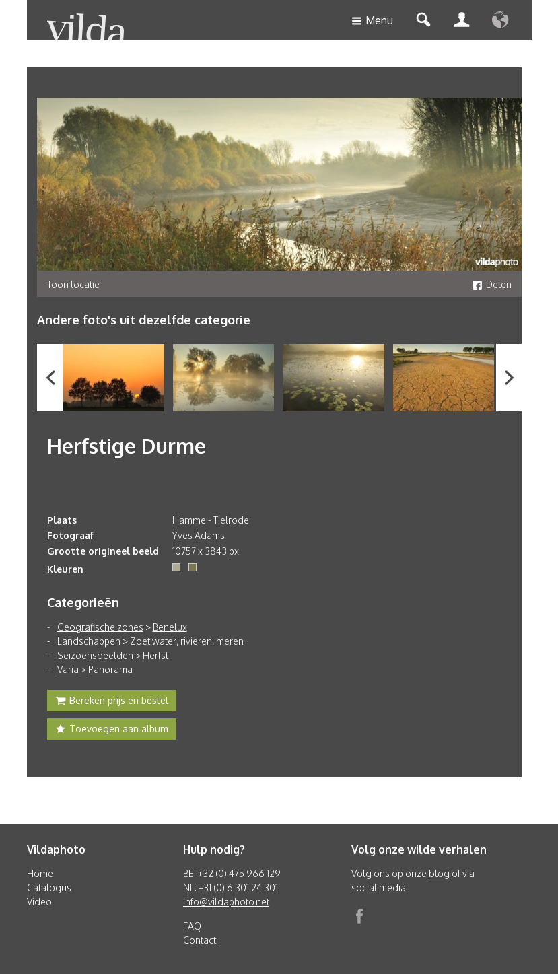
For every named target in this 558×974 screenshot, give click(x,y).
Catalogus (49, 887)
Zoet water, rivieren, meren (187, 641)
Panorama (110, 669)
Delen (492, 284)
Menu (372, 21)
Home (40, 873)
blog (439, 873)
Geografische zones (100, 627)
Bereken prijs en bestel (111, 702)
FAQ (192, 926)
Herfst (155, 655)
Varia (68, 669)
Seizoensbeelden (95, 655)
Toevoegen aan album (111, 730)
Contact (199, 940)
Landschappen (88, 641)
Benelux (170, 627)
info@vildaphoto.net (226, 901)
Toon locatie (73, 284)
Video (39, 901)
